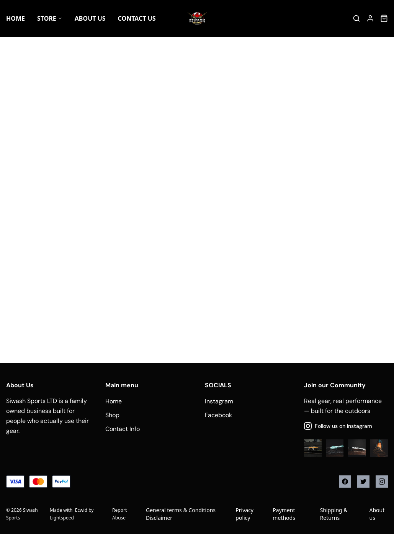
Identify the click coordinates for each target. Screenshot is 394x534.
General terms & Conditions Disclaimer (181, 513)
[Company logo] (197, 18)
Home (15, 18)
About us (377, 513)
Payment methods (284, 513)
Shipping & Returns (334, 513)
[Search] (356, 18)
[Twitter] (363, 481)
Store (49, 18)
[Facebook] (345, 481)
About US (90, 18)
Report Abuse (119, 514)
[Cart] (384, 18)
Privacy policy (244, 513)
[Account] (370, 18)
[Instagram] (382, 481)
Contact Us (137, 18)
